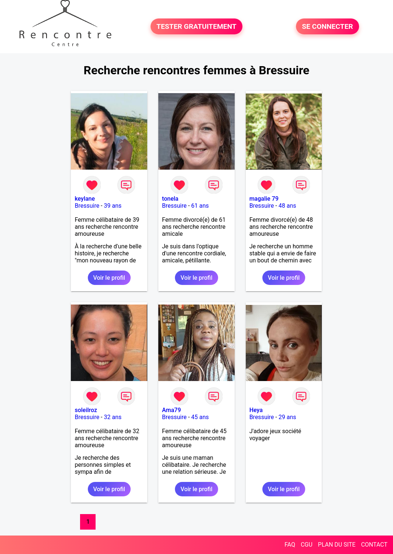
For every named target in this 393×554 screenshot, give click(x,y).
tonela (170, 198)
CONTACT (374, 544)
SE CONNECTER (327, 26)
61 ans (200, 205)
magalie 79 (264, 198)
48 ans (287, 205)
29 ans (287, 417)
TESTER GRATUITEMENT (196, 26)
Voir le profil (109, 277)
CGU (307, 544)
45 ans (200, 417)
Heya (256, 410)
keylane (85, 198)
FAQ (290, 544)
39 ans (113, 205)
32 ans (113, 417)
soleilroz (86, 410)
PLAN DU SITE (337, 544)
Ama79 (171, 410)
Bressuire (87, 205)
